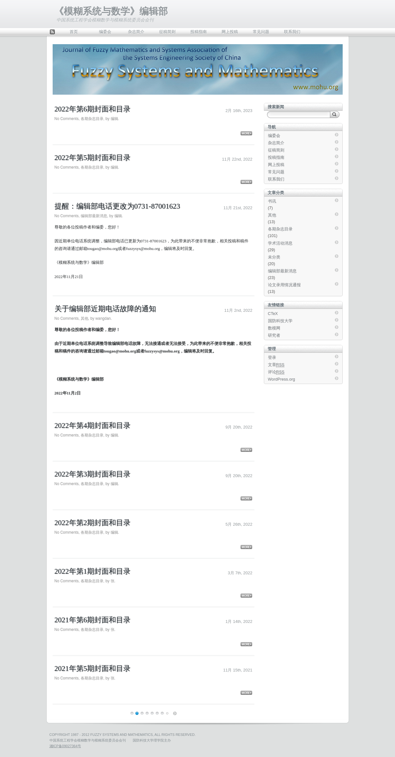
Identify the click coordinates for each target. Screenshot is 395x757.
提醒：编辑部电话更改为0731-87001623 (117, 206)
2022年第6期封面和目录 (93, 109)
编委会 (105, 31)
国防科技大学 (280, 320)
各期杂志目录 (92, 118)
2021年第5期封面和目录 (93, 668)
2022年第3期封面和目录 (93, 474)
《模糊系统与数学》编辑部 (111, 11)
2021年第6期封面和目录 (93, 620)
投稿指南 (198, 31)
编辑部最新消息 (94, 216)
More (246, 133)
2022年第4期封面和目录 (93, 425)
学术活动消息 (280, 243)
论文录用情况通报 (284, 284)
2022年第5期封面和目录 (93, 158)
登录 (272, 357)
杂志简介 (136, 31)
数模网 (274, 328)
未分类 (274, 257)
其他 (84, 318)
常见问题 (261, 31)
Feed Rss (52, 32)
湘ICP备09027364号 (65, 746)
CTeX (273, 313)
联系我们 (292, 31)
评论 (276, 372)
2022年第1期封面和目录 (93, 571)
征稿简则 (167, 31)
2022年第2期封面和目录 (93, 523)
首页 (74, 31)
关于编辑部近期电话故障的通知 (105, 309)
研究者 (274, 335)
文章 (276, 364)
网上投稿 (230, 31)
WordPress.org (281, 379)
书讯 (272, 201)
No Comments (67, 118)
